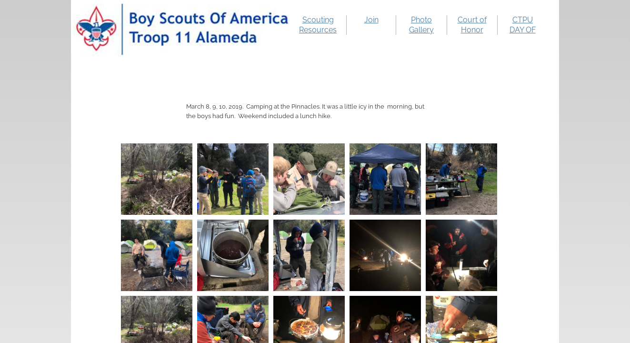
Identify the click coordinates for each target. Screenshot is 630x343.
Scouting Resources (318, 24)
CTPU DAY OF (523, 24)
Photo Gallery (421, 24)
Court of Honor (472, 24)
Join (371, 19)
